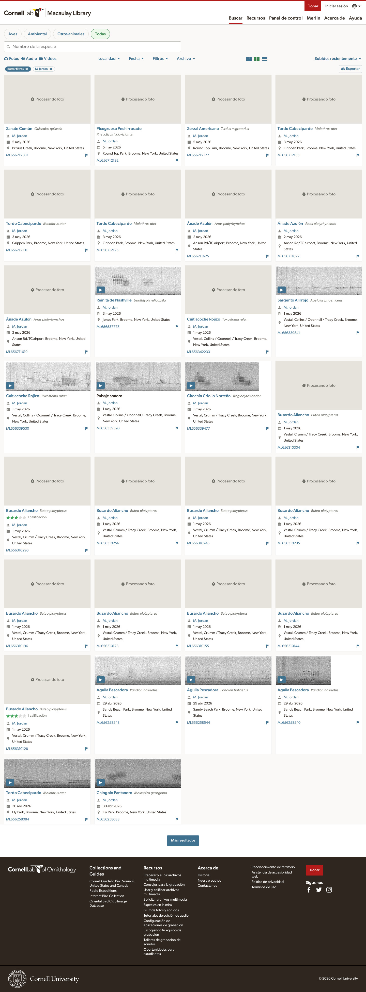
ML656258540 (289, 723)
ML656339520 (108, 428)
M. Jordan (19, 136)
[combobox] (96, 47)
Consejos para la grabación (164, 884)
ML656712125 (107, 250)
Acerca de (334, 18)
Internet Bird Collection (106, 896)
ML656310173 (107, 646)
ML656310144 (288, 646)
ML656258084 (17, 819)
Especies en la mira (158, 905)
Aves (12, 34)
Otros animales (70, 34)
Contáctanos (207, 885)
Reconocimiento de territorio (273, 867)
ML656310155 (198, 646)
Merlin (313, 18)
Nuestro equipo (209, 880)
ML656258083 (108, 819)
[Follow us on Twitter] (319, 890)
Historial (204, 875)
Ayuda (355, 18)
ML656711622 (288, 256)
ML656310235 (289, 543)
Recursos (256, 18)
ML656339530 (17, 428)
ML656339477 (198, 428)
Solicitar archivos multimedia (165, 899)
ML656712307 (17, 155)
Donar (313, 6)
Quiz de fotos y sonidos (161, 910)
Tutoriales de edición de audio (166, 915)
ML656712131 (16, 250)
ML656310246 (198, 543)
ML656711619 (16, 352)
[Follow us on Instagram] (329, 890)
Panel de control (286, 18)
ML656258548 (108, 723)
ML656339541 (289, 333)
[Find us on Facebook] (309, 890)
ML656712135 (288, 155)
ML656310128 (17, 749)
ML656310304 (289, 447)
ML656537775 (108, 327)
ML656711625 (198, 256)
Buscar (235, 18)
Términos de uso (264, 887)
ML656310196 (17, 646)
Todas (100, 34)
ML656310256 (108, 543)
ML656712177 (198, 155)
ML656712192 (107, 160)
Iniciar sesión (336, 6)
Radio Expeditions (103, 891)
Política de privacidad (268, 882)
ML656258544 (198, 723)
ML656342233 (198, 352)
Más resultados (183, 840)
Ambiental (37, 34)
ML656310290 (17, 550)
